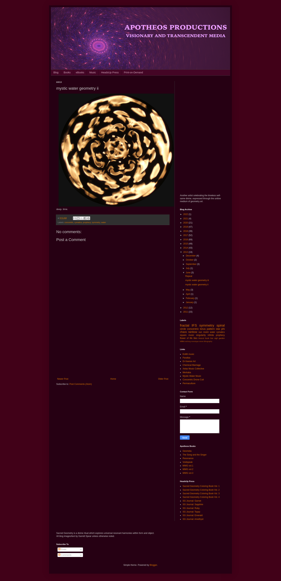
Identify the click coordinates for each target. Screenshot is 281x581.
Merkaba (187, 372)
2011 (186, 312)
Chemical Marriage (192, 365)
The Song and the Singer (194, 455)
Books (67, 72)
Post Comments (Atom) (80, 384)
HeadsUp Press (110, 72)
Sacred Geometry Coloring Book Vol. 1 (201, 486)
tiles (195, 338)
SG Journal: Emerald (193, 515)
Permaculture (189, 383)
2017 (186, 235)
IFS (194, 325)
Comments (64, 555)
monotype (195, 341)
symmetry (96, 222)
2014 (186, 248)
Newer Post (62, 379)
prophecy (87, 222)
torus (203, 328)
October (190, 260)
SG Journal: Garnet (192, 501)
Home (113, 379)
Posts (62, 549)
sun (200, 332)
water (103, 222)
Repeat (188, 276)
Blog (55, 72)
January (190, 302)
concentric (69, 222)
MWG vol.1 (188, 465)
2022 (186, 214)
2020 (186, 222)
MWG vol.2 (188, 469)
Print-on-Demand (133, 72)
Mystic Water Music (192, 376)
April (188, 294)
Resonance (188, 458)
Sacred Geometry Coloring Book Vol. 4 (201, 497)
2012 (186, 307)
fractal (184, 325)
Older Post (163, 379)
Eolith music (188, 354)
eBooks (80, 72)
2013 (186, 252)
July (188, 268)
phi (223, 328)
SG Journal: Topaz (191, 512)
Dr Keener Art (189, 361)
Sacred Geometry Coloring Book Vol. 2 (201, 490)
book (207, 338)
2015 (186, 243)
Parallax (186, 357)
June (188, 272)
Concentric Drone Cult (193, 379)
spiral (220, 325)
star (218, 328)
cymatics (78, 222)
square (183, 335)
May (188, 290)
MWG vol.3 (188, 473)
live (211, 338)
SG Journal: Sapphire (193, 504)
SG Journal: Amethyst (193, 519)
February (190, 298)
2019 (186, 227)
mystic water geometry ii (196, 284)
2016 (186, 239)
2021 (186, 218)
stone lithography (205, 341)
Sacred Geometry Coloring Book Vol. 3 (201, 493)
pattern (211, 328)
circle (183, 328)
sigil (216, 338)
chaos (183, 331)
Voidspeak (187, 462)
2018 (186, 231)
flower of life (186, 338)
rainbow (192, 331)
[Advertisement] (112, 348)
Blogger (153, 565)
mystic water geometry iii (197, 280)
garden (222, 338)
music (191, 335)
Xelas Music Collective (193, 368)
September (191, 264)
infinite (211, 335)
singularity (201, 335)
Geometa (187, 451)
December (191, 255)
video (182, 341)
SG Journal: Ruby (191, 508)
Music (92, 72)
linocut (201, 338)
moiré (206, 332)
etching (188, 341)
